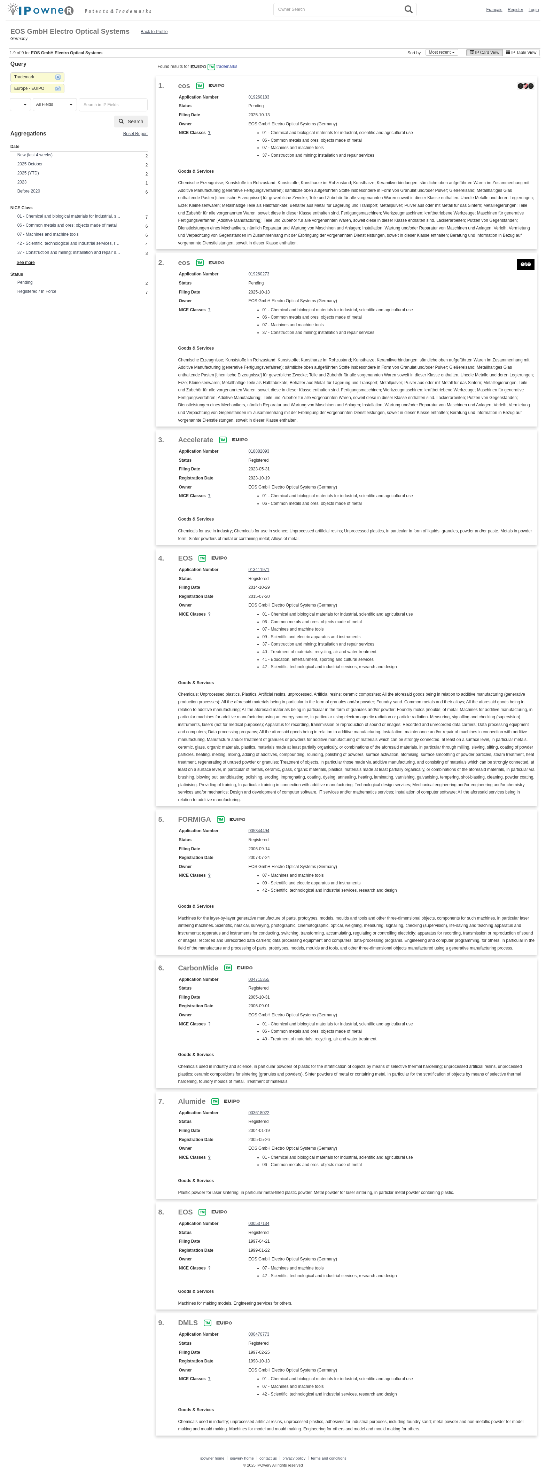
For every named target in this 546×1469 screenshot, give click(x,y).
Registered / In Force (36, 291)
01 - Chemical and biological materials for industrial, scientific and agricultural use (69, 216)
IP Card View (484, 52)
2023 (22, 182)
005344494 (258, 830)
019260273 (258, 274)
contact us (268, 1458)
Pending (25, 282)
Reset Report (135, 133)
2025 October (30, 164)
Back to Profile (154, 31)
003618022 (258, 1112)
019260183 (258, 97)
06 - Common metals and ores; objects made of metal (67, 225)
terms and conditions (328, 1458)
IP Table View (521, 52)
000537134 (258, 1223)
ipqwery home (242, 1458)
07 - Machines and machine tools (48, 234)
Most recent (442, 52)
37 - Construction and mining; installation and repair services (69, 252)
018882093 (258, 451)
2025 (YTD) (28, 173)
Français (494, 9)
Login (534, 9)
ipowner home (212, 1458)
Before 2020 (28, 191)
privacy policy (293, 1458)
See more (26, 262)
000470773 (258, 1334)
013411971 (258, 569)
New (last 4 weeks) (35, 155)
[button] (20, 104)
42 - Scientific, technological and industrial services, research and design (69, 243)
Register (515, 9)
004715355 (258, 979)
